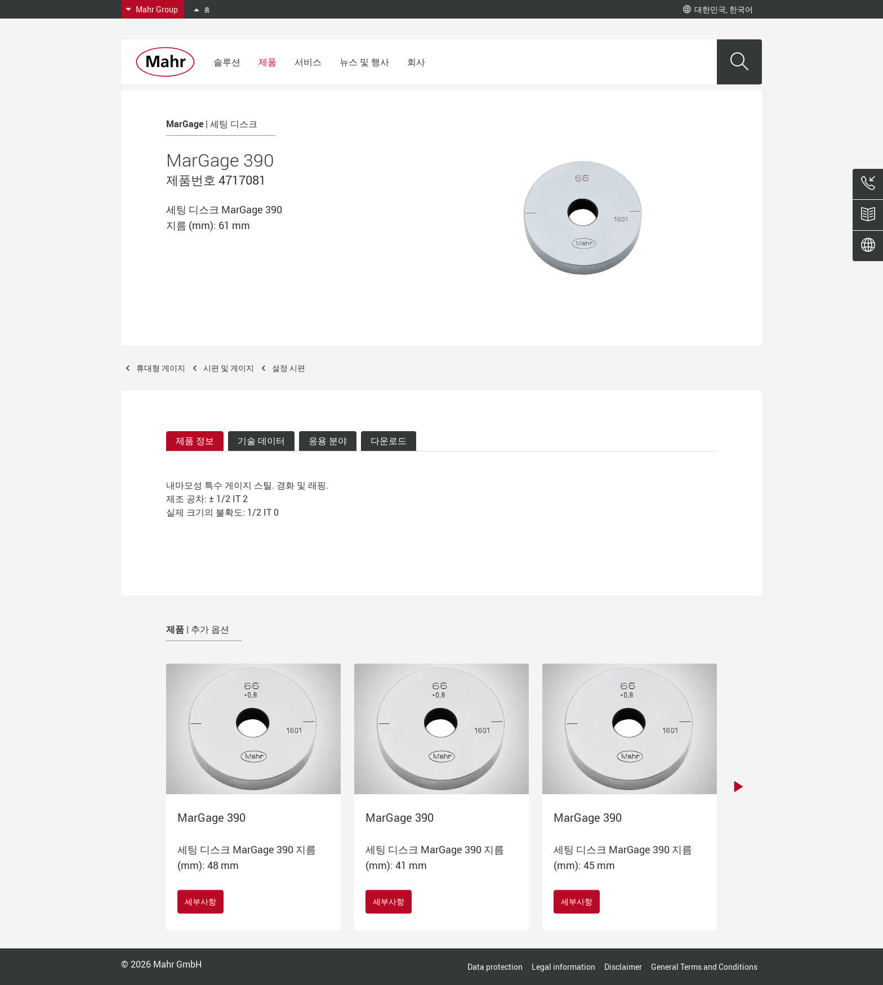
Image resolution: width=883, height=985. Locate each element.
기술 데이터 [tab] (261, 441)
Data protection (495, 966)
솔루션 (226, 62)
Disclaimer (623, 966)
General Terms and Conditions (704, 966)
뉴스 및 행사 (364, 62)
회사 (416, 62)
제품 (267, 62)
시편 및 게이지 (228, 367)
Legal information (563, 966)
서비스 (308, 62)
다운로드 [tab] (389, 441)
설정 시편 (288, 367)
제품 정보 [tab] (195, 441)
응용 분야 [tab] (328, 441)
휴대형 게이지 (160, 367)
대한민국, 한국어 (718, 9)
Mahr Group (157, 9)
